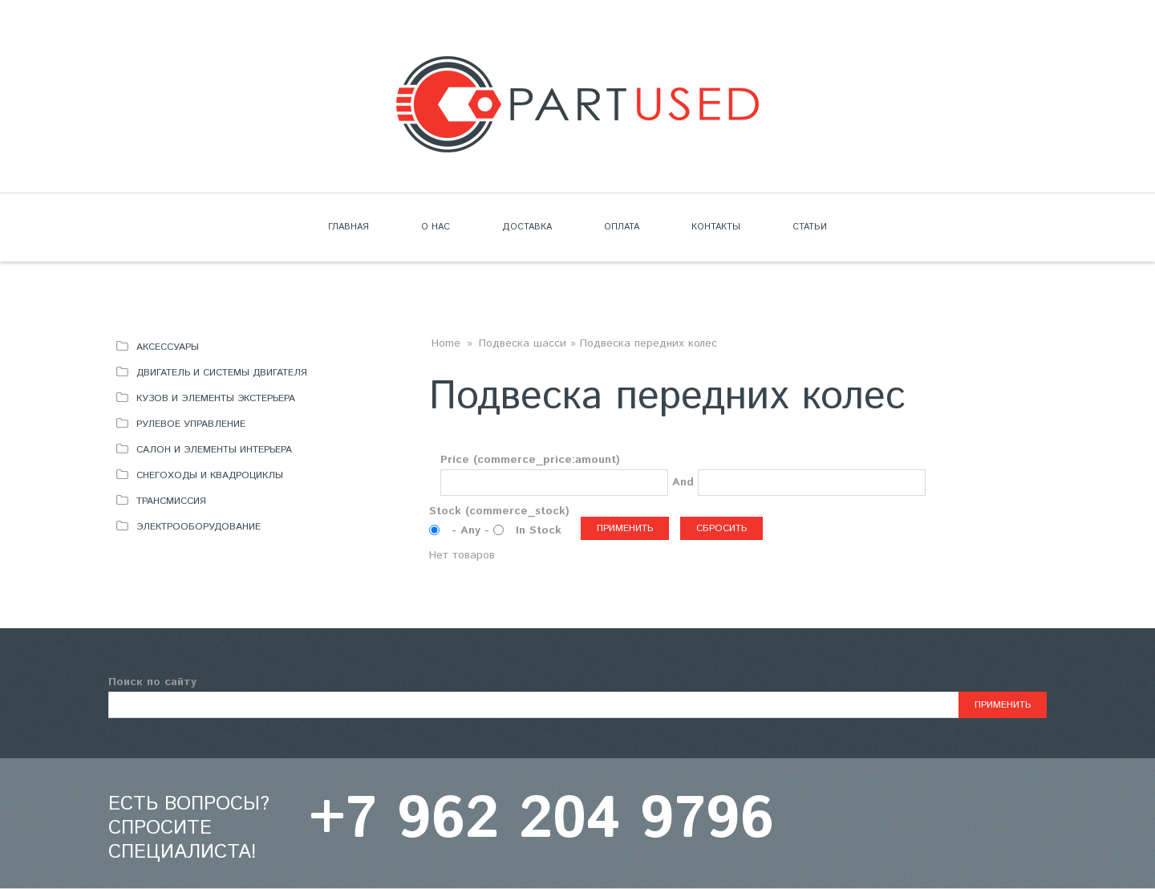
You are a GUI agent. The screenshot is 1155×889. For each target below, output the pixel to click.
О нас (435, 227)
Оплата (621, 227)
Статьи (809, 227)
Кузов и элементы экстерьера (215, 398)
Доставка (527, 227)
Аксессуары (167, 347)
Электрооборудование (198, 527)
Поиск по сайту (152, 682)
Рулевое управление (190, 424)
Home (446, 343)
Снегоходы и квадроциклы (209, 475)
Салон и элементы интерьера (214, 450)
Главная (348, 227)
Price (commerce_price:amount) (530, 460)
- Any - (472, 530)
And (683, 482)
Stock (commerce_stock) (499, 511)
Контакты (715, 227)
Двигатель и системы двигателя (221, 373)
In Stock (538, 530)
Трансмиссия (171, 501)
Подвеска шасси (522, 343)
